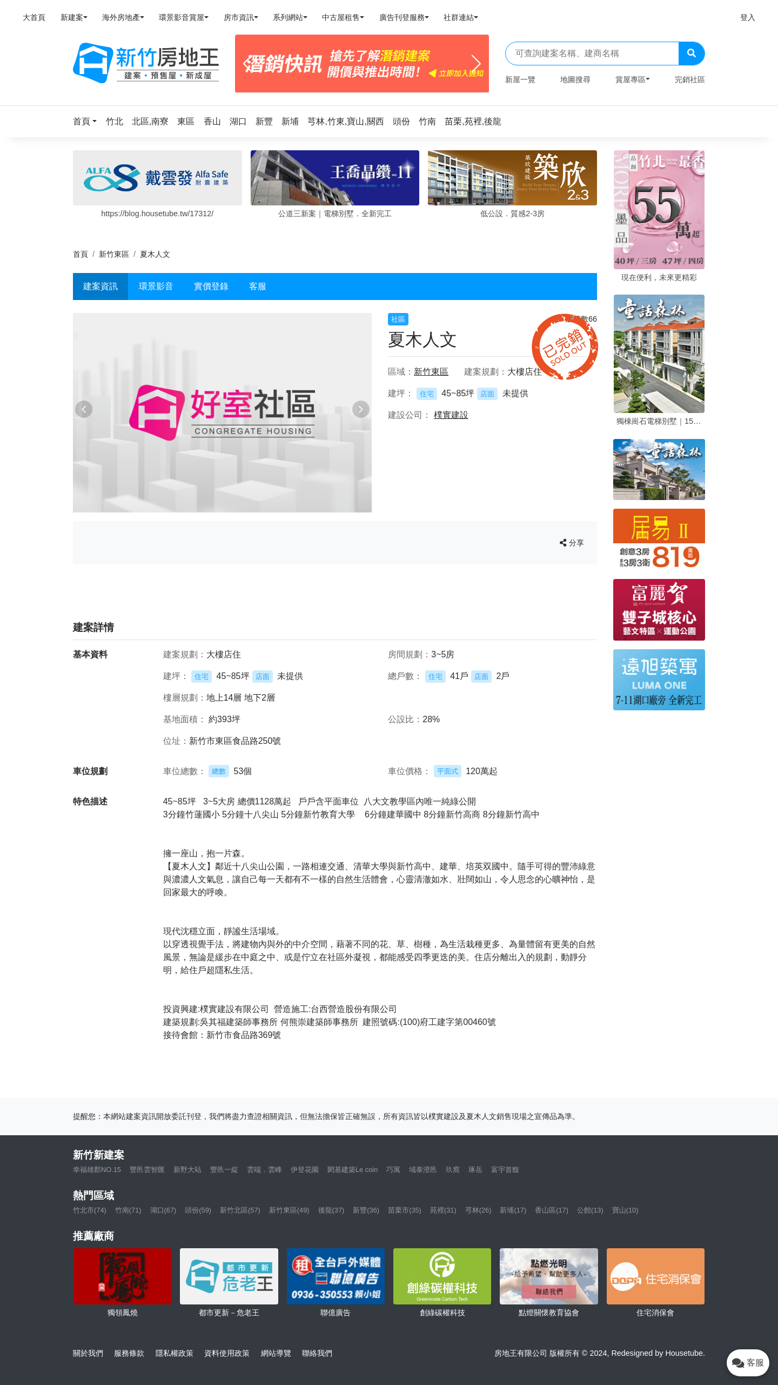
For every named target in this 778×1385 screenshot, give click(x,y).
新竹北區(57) (240, 1210)
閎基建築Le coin (352, 1170)
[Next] (476, 64)
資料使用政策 (227, 1353)
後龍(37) (331, 1210)
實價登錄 (211, 286)
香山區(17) (551, 1210)
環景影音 (156, 286)
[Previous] (247, 64)
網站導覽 (276, 1353)
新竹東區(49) (289, 1210)
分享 (572, 542)
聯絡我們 (317, 1353)
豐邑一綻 (224, 1170)
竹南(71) (128, 1210)
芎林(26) (478, 1210)
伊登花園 (305, 1170)
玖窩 (453, 1170)
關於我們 (88, 1353)
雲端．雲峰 (264, 1170)
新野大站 (187, 1170)
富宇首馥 (505, 1170)
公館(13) (590, 1210)
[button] (88, 121)
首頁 (80, 254)
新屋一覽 (520, 79)
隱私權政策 (174, 1353)
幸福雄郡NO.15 (97, 1170)
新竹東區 (114, 254)
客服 (257, 286)
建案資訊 (100, 286)
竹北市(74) (89, 1210)
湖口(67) (163, 1210)
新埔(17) (513, 1210)
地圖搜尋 (575, 79)
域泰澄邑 (423, 1170)
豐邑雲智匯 (147, 1170)
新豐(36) (366, 1210)
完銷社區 (690, 79)
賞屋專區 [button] (630, 79)
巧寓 (393, 1170)
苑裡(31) (443, 1210)
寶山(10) (625, 1210)
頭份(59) (198, 1210)
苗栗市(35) (404, 1210)
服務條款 (129, 1353)
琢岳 (475, 1170)
